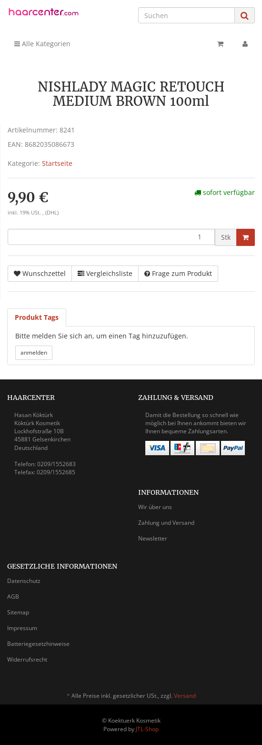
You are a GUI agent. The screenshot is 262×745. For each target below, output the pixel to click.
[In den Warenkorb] (245, 237)
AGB (13, 596)
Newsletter (152, 538)
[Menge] (111, 237)
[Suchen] (186, 15)
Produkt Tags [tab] (37, 317)
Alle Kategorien (42, 43)
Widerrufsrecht (27, 659)
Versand (185, 696)
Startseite (57, 163)
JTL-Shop (147, 729)
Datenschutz (23, 581)
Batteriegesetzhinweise (38, 644)
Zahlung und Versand (166, 523)
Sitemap (18, 612)
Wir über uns (155, 507)
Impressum (22, 628)
